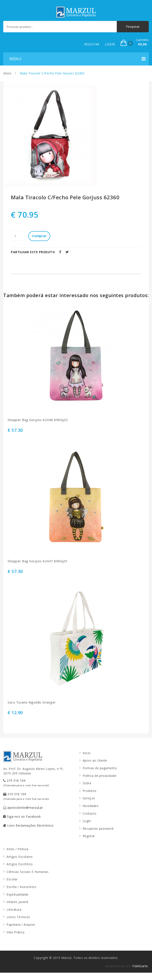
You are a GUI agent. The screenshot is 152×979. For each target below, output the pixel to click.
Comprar (39, 236)
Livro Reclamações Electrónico (28, 825)
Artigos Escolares (20, 857)
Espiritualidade (17, 894)
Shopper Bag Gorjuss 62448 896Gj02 (38, 420)
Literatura (14, 909)
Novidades (91, 806)
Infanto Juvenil (17, 902)
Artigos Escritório (20, 864)
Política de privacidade (100, 776)
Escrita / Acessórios (21, 887)
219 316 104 (26, 782)
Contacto (90, 813)
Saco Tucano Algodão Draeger (32, 702)
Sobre (87, 783)
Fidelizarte (140, 966)
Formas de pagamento (100, 768)
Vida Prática (15, 932)
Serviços (89, 798)
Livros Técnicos (18, 917)
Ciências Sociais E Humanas (27, 872)
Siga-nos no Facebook (22, 816)
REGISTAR (91, 44)
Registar (89, 836)
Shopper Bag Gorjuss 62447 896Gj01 (38, 561)
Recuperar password (98, 828)
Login (87, 821)
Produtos (90, 791)
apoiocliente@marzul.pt (23, 807)
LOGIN (110, 44)
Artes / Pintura (17, 849)
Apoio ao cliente (95, 760)
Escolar (12, 879)
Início (7, 73)
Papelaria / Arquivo (21, 924)
